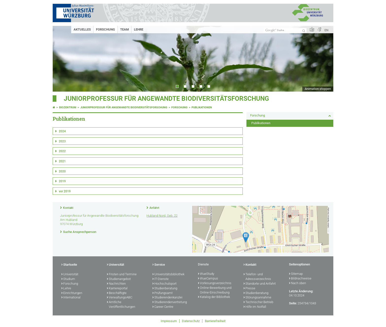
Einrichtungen (71, 293)
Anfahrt (154, 208)
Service (158, 265)
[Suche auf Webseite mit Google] (285, 30)
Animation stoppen (318, 89)
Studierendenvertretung (169, 302)
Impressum (169, 321)
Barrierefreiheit (215, 321)
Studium (68, 279)
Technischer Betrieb (258, 302)
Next (325, 59)
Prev (61, 59)
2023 (62, 141)
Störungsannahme (257, 297)
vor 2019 (65, 191)
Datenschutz (191, 321)
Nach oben (297, 283)
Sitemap (296, 274)
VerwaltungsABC (119, 297)
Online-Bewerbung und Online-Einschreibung (214, 290)
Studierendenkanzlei (167, 297)
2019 (62, 181)
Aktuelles (82, 29)
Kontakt (68, 208)
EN (326, 30)
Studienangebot (119, 279)
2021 (62, 161)
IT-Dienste (160, 279)
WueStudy (206, 274)
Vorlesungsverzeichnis (214, 283)
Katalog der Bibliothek (214, 297)
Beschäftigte (117, 293)
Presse (249, 288)
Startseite (69, 265)
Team (124, 29)
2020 (62, 171)
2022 (62, 151)
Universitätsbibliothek (168, 274)
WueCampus (208, 279)
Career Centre (162, 307)
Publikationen (202, 107)
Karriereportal (117, 288)
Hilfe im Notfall (254, 307)
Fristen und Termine (122, 274)
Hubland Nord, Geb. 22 (161, 215)
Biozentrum (67, 107)
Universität (69, 274)
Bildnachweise (300, 279)
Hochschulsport (164, 284)
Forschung (105, 29)
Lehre (138, 29)
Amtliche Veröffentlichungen (121, 304)
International (70, 297)
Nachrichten (116, 284)
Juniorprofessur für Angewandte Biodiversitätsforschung (166, 98)
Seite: (293, 303)
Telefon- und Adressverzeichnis (257, 276)
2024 (62, 131)
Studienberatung (164, 288)
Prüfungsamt (162, 293)
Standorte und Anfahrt (259, 284)
